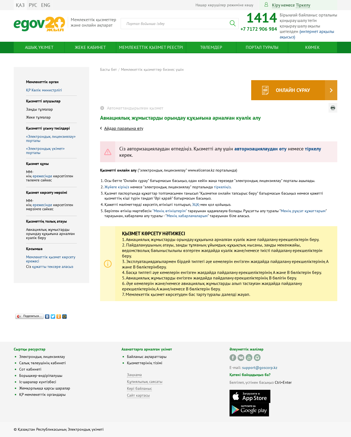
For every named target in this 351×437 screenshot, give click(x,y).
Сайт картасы (138, 395)
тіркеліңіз (222, 186)
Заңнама (134, 374)
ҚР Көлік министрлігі (44, 90)
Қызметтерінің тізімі (144, 362)
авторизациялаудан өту (260, 148)
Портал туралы (262, 47)
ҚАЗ (20, 5)
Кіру (276, 5)
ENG (45, 5)
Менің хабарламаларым (187, 215)
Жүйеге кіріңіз (116, 186)
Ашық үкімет (39, 47)
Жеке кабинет (90, 47)
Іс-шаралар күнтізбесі (37, 381)
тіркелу (303, 5)
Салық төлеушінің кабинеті (42, 362)
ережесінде (43, 175)
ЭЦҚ (195, 204)
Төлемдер (211, 47)
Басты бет (108, 69)
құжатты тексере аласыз (52, 266)
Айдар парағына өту (123, 128)
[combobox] (180, 23)
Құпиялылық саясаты (144, 381)
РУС (33, 5)
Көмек (312, 47)
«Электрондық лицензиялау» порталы (51, 138)
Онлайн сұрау (293, 90)
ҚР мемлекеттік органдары (42, 394)
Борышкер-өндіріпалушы (40, 375)
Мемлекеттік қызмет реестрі (151, 47)
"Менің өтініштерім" (169, 210)
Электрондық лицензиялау (42, 356)
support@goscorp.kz (259, 367)
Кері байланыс (139, 388)
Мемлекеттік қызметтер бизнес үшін (152, 69)
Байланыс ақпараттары (146, 356)
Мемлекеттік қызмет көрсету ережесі (50, 259)
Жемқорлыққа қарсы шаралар (44, 388)
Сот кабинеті (30, 369)
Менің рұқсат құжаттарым (303, 210)
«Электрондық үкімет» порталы (45, 150)
